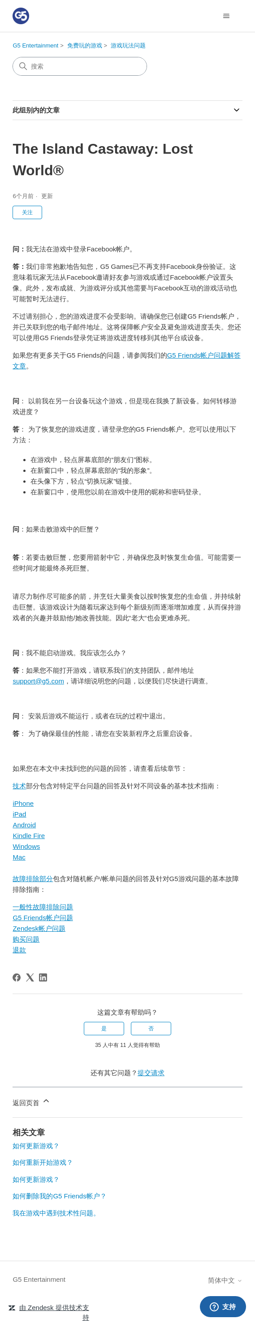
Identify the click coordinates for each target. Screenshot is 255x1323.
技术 (19, 786)
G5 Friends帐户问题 (43, 917)
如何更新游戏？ (36, 1146)
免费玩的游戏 (84, 45)
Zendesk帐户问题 (39, 928)
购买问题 (26, 939)
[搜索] (80, 66)
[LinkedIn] (43, 977)
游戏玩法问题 (128, 45)
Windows (26, 846)
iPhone (23, 803)
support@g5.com (38, 681)
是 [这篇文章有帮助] (104, 1028)
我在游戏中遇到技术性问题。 (56, 1213)
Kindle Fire (29, 835)
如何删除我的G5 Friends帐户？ (59, 1196)
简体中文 (225, 1280)
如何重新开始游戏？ (43, 1162)
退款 (19, 950)
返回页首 (31, 1101)
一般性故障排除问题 (43, 907)
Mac (19, 857)
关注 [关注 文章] (27, 212)
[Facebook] (17, 977)
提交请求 (151, 1073)
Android (24, 825)
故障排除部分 (33, 878)
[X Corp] (30, 977)
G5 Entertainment (35, 45)
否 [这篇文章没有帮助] (151, 1028)
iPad (19, 814)
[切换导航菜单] (226, 16)
